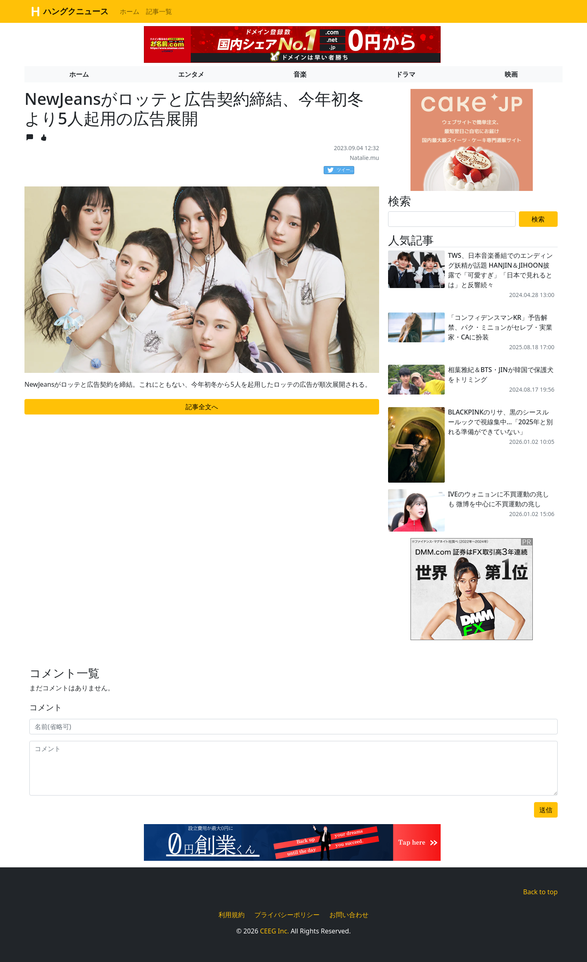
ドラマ (405, 74)
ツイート (340, 170)
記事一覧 (159, 11)
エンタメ (191, 74)
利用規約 (231, 914)
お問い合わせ (349, 914)
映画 (511, 74)
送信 (545, 809)
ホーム (129, 11)
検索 (538, 219)
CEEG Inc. (274, 931)
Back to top (540, 891)
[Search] (452, 219)
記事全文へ (201, 406)
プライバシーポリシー (287, 914)
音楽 (300, 74)
